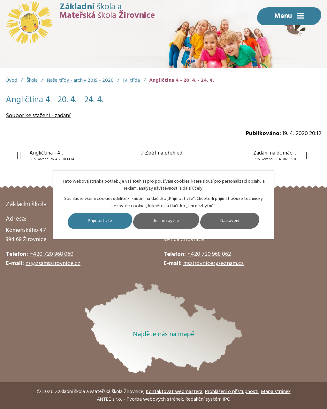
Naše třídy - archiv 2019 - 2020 (80, 80)
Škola (32, 80)
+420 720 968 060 (51, 254)
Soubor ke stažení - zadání (38, 115)
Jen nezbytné (166, 220)
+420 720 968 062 (209, 254)
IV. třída (131, 80)
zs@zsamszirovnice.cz (53, 263)
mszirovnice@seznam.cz (213, 263)
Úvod (11, 80)
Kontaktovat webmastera (174, 392)
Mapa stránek (276, 392)
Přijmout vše (100, 220)
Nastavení (229, 220)
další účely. (193, 188)
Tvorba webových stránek (154, 399)
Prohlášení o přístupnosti (231, 392)
